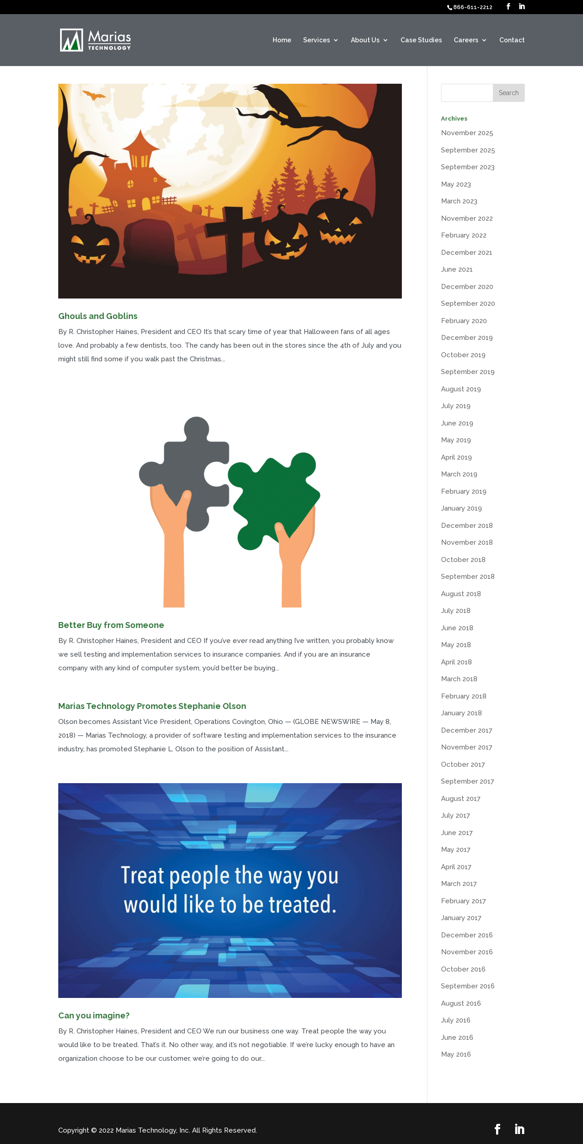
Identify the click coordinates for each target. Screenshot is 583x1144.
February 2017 (463, 901)
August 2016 (461, 1003)
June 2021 (457, 269)
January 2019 (461, 508)
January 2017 (461, 918)
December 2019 (467, 338)
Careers (466, 40)
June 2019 (457, 423)
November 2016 (467, 952)
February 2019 (464, 491)
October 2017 (463, 764)
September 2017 (467, 781)
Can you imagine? (94, 1015)
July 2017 (455, 815)
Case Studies (421, 40)
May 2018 (456, 645)
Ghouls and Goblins (97, 316)
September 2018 (468, 576)
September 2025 (468, 150)
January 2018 (461, 713)
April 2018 (456, 662)
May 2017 (456, 849)
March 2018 (459, 679)
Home (282, 40)
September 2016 (468, 986)
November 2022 (467, 218)
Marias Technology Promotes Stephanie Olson (152, 706)
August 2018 (461, 594)
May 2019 (456, 440)
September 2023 (468, 167)
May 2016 (456, 1054)
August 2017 (461, 799)
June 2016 (457, 1037)
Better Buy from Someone (111, 625)
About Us (365, 40)
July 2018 (456, 611)
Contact (512, 40)
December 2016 (467, 935)
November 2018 (467, 542)
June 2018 (457, 628)
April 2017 (456, 867)
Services (316, 40)
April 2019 (456, 457)
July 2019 (456, 406)
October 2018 (463, 560)
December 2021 (466, 252)
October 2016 (463, 969)
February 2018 (464, 696)
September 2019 (468, 372)
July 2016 (456, 1020)
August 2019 (461, 389)
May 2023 (456, 184)
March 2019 (459, 474)
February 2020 (464, 321)
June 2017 (457, 833)
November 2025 (467, 133)
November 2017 (466, 747)
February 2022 (464, 235)
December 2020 (467, 287)
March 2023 (459, 201)
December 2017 (466, 730)
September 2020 (468, 303)
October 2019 (463, 355)
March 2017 (459, 884)
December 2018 (467, 525)
